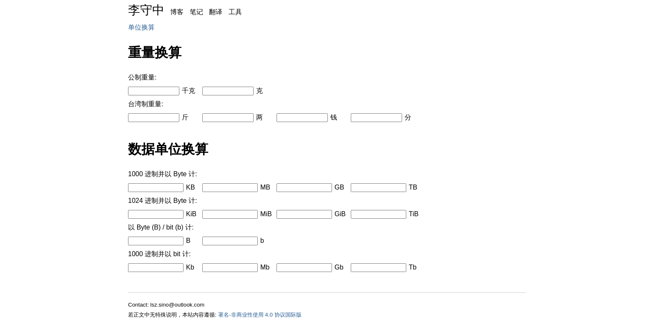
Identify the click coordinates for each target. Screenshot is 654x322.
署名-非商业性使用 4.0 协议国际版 (259, 315)
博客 (177, 11)
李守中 (146, 10)
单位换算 (141, 27)
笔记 (196, 11)
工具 (235, 11)
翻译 (215, 11)
